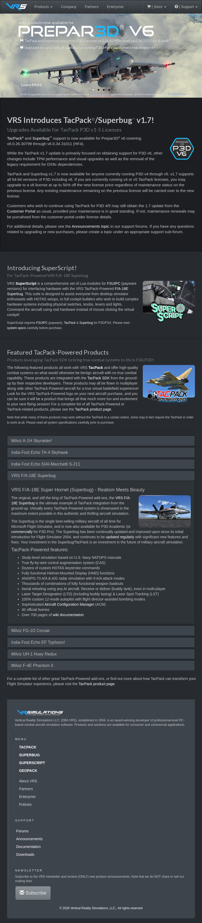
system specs (16, 328)
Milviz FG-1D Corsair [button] (30, 630)
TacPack (15, 138)
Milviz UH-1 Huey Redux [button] (34, 654)
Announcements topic (90, 226)
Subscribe (33, 893)
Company (68, 7)
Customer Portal (99, 94)
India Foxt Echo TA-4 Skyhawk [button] (39, 452)
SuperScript (32, 763)
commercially (22, 532)
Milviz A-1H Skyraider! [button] (31, 440)
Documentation (28, 847)
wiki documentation (68, 615)
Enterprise (115, 7)
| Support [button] (186, 7)
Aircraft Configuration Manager (69, 604)
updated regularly (120, 537)
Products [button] (43, 7)
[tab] (101, 441)
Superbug (42, 138)
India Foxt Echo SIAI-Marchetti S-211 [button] (45, 464)
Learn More (31, 84)
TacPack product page (93, 409)
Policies (25, 804)
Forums (22, 831)
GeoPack (28, 771)
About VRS (28, 781)
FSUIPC (113, 283)
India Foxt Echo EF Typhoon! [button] (38, 642)
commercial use (177, 94)
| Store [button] (156, 7)
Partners (92, 7)
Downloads (25, 854)
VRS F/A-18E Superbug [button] (33, 475)
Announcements (29, 839)
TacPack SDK (98, 378)
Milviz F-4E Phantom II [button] (32, 665)
